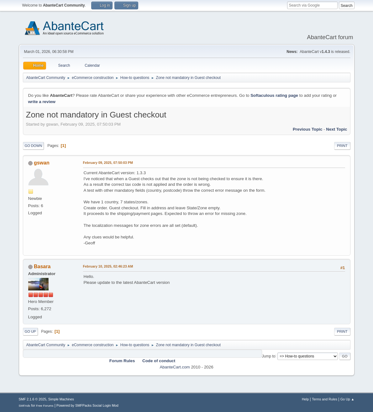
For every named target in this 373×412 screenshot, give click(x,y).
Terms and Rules (324, 399)
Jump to (269, 356)
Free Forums (45, 405)
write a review (41, 101)
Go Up (30, 331)
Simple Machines (61, 399)
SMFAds (24, 405)
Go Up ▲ (347, 399)
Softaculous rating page (274, 95)
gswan (42, 162)
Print (342, 146)
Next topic (336, 129)
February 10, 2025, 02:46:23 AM (108, 266)
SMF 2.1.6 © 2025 (32, 399)
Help (305, 399)
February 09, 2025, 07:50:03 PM (108, 162)
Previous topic (308, 129)
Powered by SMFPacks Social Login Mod (87, 405)
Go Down (33, 146)
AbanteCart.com (175, 367)
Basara (42, 266)
